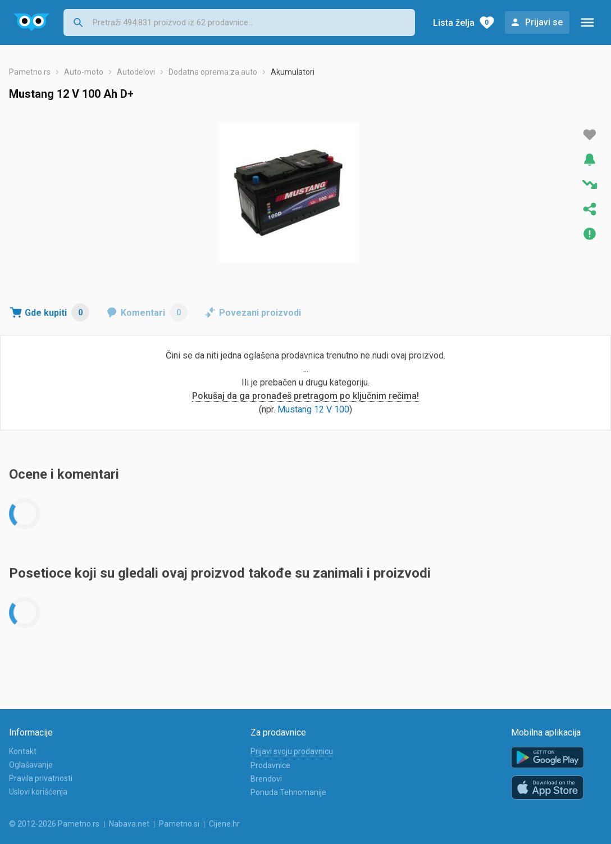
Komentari (154, 312)
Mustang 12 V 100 (313, 409)
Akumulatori (292, 71)
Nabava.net (129, 823)
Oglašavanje (31, 764)
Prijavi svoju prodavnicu (291, 751)
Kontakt (23, 751)
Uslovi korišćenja (38, 791)
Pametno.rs (30, 71)
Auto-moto (83, 71)
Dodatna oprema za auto (212, 71)
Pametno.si (179, 823)
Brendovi (266, 778)
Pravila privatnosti (40, 778)
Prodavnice (270, 765)
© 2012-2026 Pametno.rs (54, 823)
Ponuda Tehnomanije (288, 792)
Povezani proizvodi (260, 312)
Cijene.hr (224, 823)
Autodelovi (136, 71)
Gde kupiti (57, 312)
